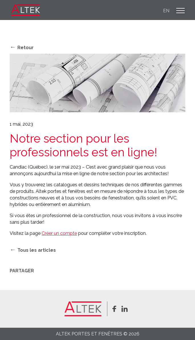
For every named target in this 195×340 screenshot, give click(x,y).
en (166, 10)
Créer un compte (59, 233)
